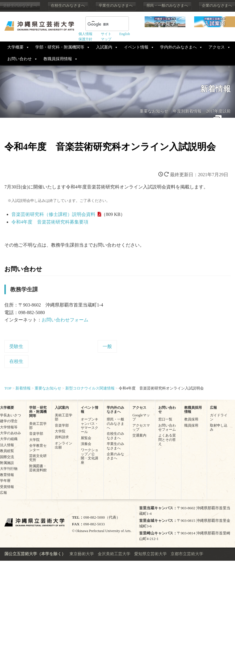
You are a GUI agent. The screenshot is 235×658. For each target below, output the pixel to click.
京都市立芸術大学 (187, 554)
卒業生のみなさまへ (116, 6)
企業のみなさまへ (217, 6)
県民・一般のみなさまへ (167, 6)
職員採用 (191, 425)
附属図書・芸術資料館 (38, 468)
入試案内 (104, 47)
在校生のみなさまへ (68, 6)
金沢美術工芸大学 (114, 554)
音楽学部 (36, 434)
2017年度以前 (218, 111)
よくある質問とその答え (167, 439)
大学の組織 (8, 439)
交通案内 (139, 435)
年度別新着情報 (187, 111)
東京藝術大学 (81, 554)
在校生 (16, 361)
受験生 (16, 346)
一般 (107, 346)
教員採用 (191, 419)
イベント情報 (136, 47)
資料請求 (62, 437)
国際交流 (7, 457)
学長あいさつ (10, 415)
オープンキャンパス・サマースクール (89, 425)
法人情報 (7, 445)
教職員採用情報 (57, 59)
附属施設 (7, 463)
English (124, 34)
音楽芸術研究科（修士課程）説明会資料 (53, 214)
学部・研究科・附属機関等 (59, 47)
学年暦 (5, 481)
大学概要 (15, 47)
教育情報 (7, 475)
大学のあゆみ (10, 433)
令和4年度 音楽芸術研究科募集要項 (49, 221)
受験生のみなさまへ (20, 6)
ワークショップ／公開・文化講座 (89, 456)
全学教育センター (38, 448)
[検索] (100, 24)
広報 (3, 493)
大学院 (34, 440)
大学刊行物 (8, 469)
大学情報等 (8, 427)
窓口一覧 (165, 419)
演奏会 (86, 444)
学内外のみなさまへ (178, 47)
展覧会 (86, 438)
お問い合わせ (19, 59)
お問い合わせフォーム (65, 319)
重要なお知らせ (154, 111)
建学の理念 (8, 421)
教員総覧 (7, 451)
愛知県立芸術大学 (150, 554)
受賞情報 (7, 487)
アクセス (216, 47)
